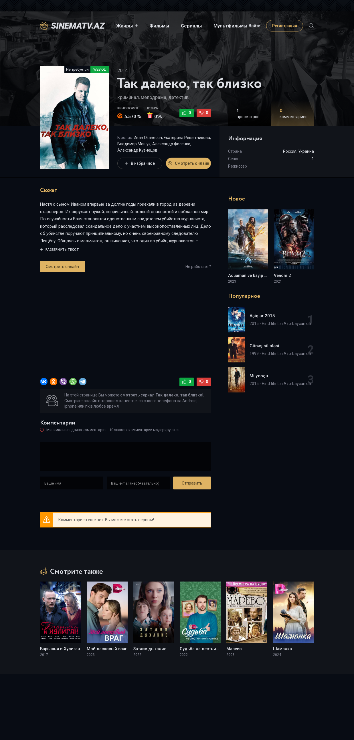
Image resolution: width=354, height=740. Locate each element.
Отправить (192, 483)
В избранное (140, 163)
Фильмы (159, 26)
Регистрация (284, 25)
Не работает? (198, 266)
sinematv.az (78, 26)
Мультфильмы (230, 26)
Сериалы (191, 26)
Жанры (124, 26)
